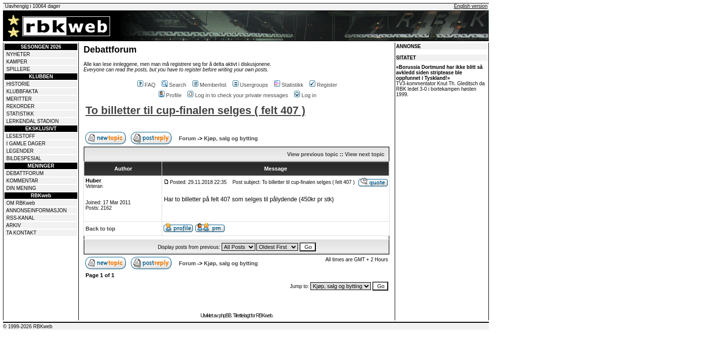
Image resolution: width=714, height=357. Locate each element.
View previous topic (312, 154)
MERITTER (19, 99)
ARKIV (13, 225)
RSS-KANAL (20, 218)
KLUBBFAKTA (22, 91)
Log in (305, 95)
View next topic (364, 154)
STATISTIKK (20, 114)
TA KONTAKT (21, 233)
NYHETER (18, 54)
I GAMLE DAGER (26, 143)
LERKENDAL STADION (32, 121)
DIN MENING (21, 188)
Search (174, 85)
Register (323, 85)
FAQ (146, 85)
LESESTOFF (20, 136)
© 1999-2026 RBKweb (28, 326)
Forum (187, 138)
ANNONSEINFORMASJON (36, 210)
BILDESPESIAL (24, 158)
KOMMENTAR (22, 180)
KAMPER (16, 61)
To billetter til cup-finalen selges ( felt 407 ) (195, 110)
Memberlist (209, 85)
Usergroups (250, 85)
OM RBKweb (20, 203)
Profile (170, 95)
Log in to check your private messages (237, 95)
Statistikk (288, 85)
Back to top (100, 229)
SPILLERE (18, 69)
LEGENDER (20, 151)
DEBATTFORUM (25, 173)
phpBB (225, 315)
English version (470, 6)
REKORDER (20, 106)
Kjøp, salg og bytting (231, 138)
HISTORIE (18, 84)
